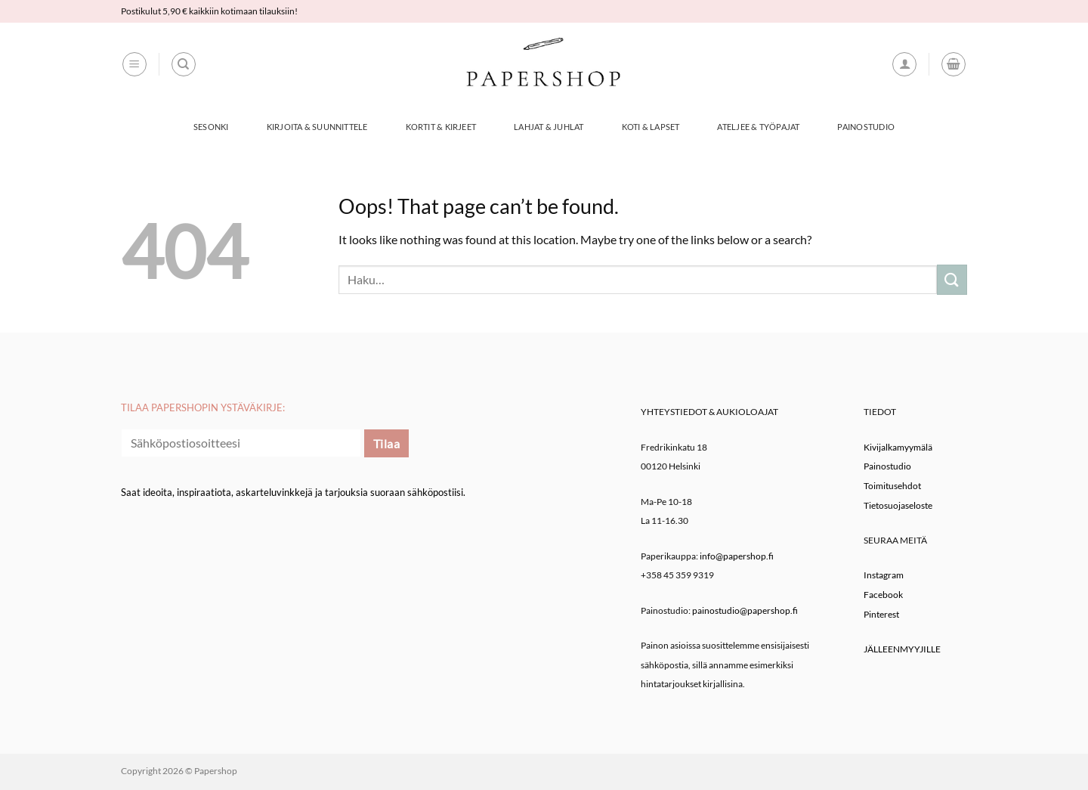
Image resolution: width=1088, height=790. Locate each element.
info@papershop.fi (737, 556)
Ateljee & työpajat (758, 127)
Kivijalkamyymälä (898, 447)
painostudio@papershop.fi (745, 610)
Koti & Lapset (651, 127)
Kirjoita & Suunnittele (317, 127)
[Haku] (184, 64)
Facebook (883, 594)
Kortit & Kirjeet (441, 127)
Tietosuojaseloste (898, 505)
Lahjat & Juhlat (548, 127)
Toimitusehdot (892, 485)
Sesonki (211, 127)
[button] (134, 64)
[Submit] (952, 279)
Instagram (884, 575)
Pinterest (881, 614)
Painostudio (865, 127)
